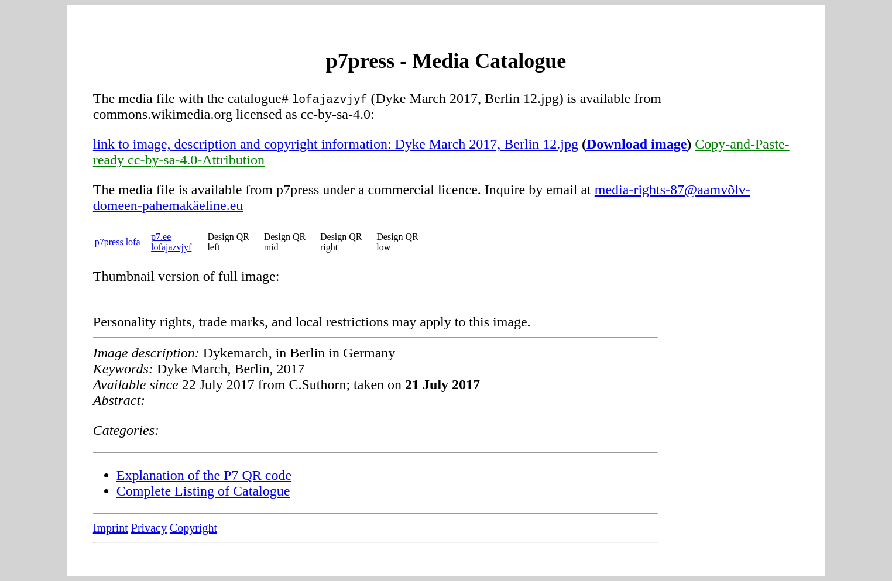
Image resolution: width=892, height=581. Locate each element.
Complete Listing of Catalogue (203, 491)
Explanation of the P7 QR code (203, 475)
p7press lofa (117, 242)
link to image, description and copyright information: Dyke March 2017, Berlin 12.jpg (335, 144)
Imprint (110, 527)
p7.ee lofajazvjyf (171, 242)
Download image (636, 144)
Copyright (193, 527)
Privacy (149, 527)
